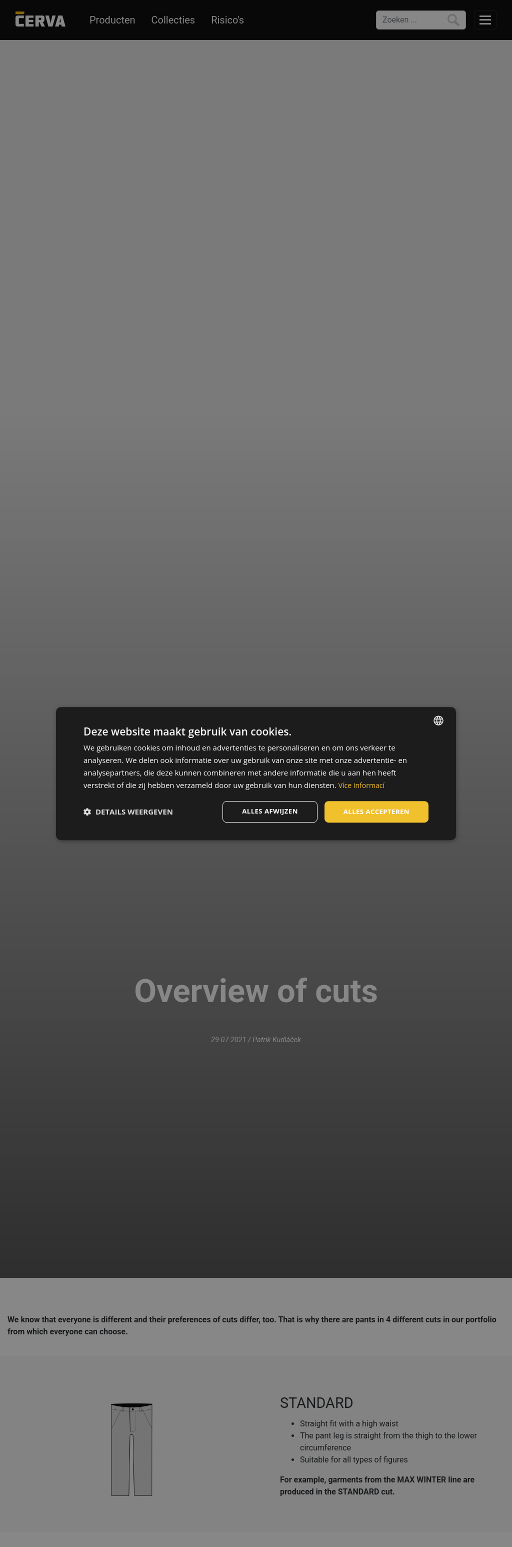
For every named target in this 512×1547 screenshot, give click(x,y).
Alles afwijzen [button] (265, 811)
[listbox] (439, 720)
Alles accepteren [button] (375, 811)
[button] (128, 812)
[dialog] (256, 773)
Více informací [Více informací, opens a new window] (363, 785)
